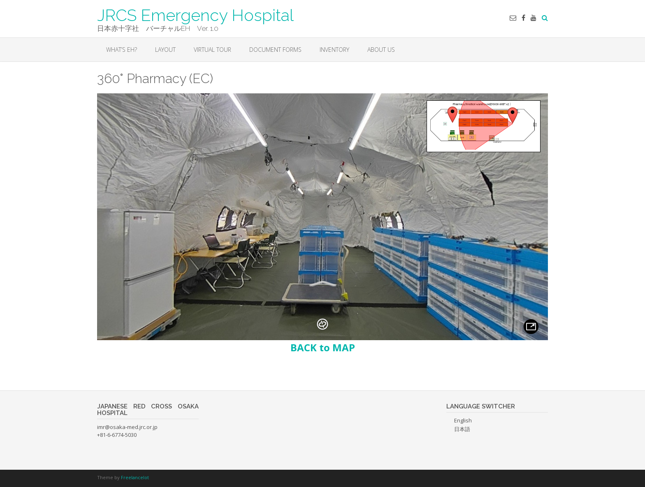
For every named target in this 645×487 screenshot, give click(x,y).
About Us (381, 49)
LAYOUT (165, 49)
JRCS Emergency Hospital (195, 14)
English (463, 420)
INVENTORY (334, 49)
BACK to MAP (322, 347)
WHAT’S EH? (121, 49)
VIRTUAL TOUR (212, 49)
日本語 (462, 429)
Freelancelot (135, 477)
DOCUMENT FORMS (275, 49)
